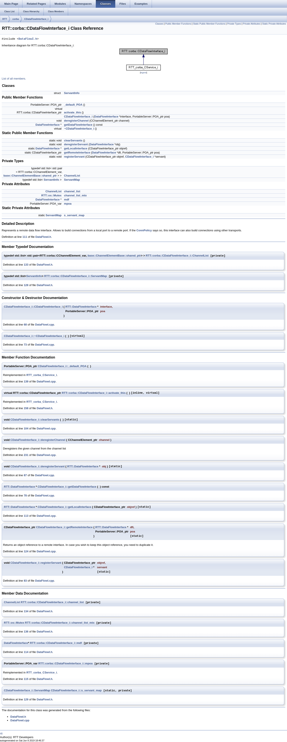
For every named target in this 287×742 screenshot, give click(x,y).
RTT (4, 19)
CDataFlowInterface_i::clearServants (34, 419)
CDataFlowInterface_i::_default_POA (62, 366)
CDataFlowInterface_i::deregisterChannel (37, 439)
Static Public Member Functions (209, 23)
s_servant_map (74, 215)
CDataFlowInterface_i (36, 19)
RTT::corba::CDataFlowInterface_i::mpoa (65, 663)
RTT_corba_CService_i (41, 375)
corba (15, 19)
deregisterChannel (76, 120)
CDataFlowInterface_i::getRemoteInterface (64, 527)
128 (26, 285)
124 (26, 551)
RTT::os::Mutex (51, 195)
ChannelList (72, 175)
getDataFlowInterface (78, 124)
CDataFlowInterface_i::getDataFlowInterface (67, 486)
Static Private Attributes (274, 23)
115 (26, 679)
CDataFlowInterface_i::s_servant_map (76, 690)
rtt (1, 733)
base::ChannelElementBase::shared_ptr (30, 175)
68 (25, 324)
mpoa (68, 203)
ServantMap (72, 179)
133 (26, 264)
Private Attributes (251, 23)
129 (26, 699)
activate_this (72, 112)
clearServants (73, 140)
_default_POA (73, 104)
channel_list (72, 191)
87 (25, 475)
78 (25, 495)
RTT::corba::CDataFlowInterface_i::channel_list (52, 602)
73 (25, 344)
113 (26, 515)
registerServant (74, 156)
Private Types (234, 23)
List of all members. (14, 78)
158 (26, 408)
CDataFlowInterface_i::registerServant (35, 562)
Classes (159, 23)
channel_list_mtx (75, 195)
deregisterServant (76, 144)
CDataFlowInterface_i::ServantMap (27, 690)
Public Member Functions (178, 23)
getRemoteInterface (77, 152)
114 (26, 652)
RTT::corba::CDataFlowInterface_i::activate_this (94, 392)
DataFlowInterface (106, 116)
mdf (66, 199)
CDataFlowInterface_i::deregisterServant (37, 466)
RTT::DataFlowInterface (80, 306)
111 (24, 236)
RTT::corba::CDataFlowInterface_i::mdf (56, 643)
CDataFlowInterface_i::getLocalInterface (64, 507)
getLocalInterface (75, 148)
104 (26, 428)
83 (25, 580)
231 (26, 455)
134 (26, 611)
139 (26, 381)
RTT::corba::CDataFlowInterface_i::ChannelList (177, 255)
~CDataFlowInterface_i (79, 128)
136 (26, 631)
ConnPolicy (144, 230)
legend (143, 73)
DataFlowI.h (28, 39)
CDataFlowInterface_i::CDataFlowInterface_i (33, 306)
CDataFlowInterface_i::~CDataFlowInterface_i (34, 336)
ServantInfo (72, 93)
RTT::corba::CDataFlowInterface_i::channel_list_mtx (60, 623)
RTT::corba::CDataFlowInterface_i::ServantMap (75, 276)
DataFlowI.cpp (44, 324)
